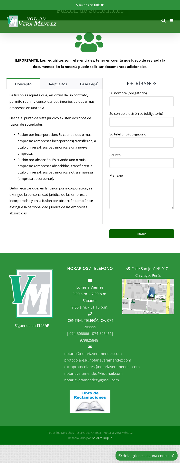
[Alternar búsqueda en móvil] (163, 20)
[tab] (23, 83)
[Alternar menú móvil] (172, 20)
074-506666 (78, 333)
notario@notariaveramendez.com (93, 353)
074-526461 (101, 333)
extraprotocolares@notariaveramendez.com (102, 366)
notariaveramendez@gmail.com (91, 379)
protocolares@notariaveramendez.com (97, 360)
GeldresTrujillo (102, 438)
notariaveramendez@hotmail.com (93, 373)
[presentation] (140, 217)
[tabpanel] (54, 156)
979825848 (89, 340)
